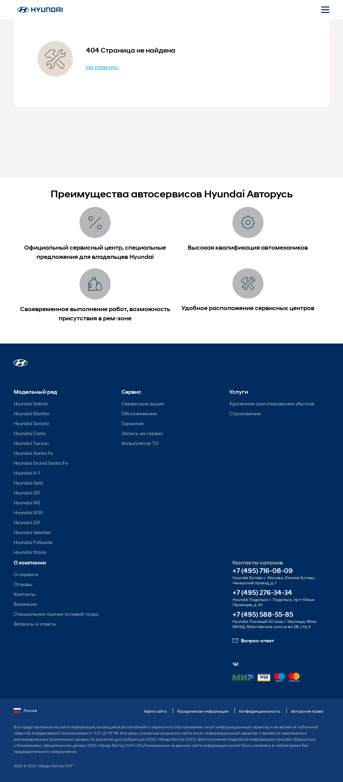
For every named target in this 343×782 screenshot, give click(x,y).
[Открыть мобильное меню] (325, 9)
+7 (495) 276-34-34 (262, 593)
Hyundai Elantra (31, 413)
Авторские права (307, 711)
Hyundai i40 (27, 502)
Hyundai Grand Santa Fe (41, 463)
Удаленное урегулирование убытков (271, 403)
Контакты (25, 594)
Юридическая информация (202, 711)
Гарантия (133, 423)
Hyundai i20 (27, 522)
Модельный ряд (35, 392)
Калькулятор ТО (140, 443)
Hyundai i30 (27, 492)
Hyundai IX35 (28, 512)
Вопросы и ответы (35, 624)
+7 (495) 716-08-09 (262, 571)
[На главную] (40, 10)
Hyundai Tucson (31, 443)
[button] (21, 362)
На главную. (102, 67)
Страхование (245, 413)
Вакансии (25, 604)
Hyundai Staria (30, 552)
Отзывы (23, 584)
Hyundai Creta (30, 433)
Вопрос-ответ (253, 641)
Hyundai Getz (28, 483)
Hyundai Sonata (31, 423)
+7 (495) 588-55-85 (262, 614)
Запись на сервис (142, 433)
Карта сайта (155, 711)
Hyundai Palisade (33, 542)
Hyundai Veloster (32, 532)
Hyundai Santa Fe (33, 453)
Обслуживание (139, 413)
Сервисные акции (143, 403)
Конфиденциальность (259, 711)
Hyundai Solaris (31, 403)
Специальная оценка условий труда (56, 614)
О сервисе (26, 574)
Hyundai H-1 (27, 473)
